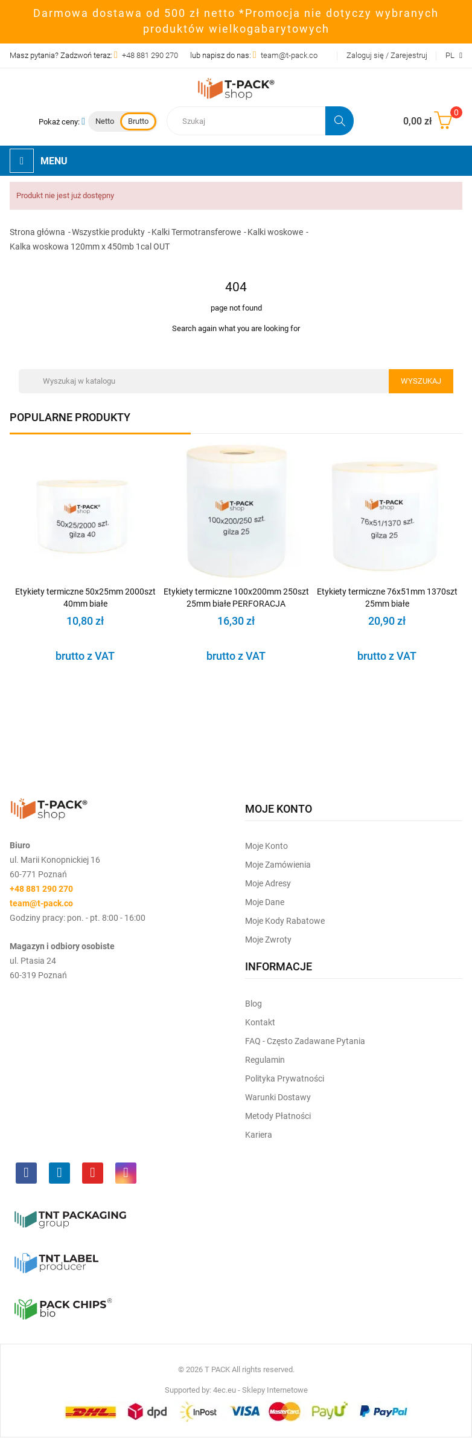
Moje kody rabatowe (285, 921)
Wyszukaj (421, 380)
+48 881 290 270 (150, 55)
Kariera (258, 1135)
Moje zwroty (268, 939)
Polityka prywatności (284, 1078)
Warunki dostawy (278, 1097)
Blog (253, 1003)
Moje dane (264, 902)
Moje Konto (266, 846)
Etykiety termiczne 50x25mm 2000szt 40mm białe (85, 597)
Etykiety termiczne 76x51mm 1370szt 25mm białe (387, 597)
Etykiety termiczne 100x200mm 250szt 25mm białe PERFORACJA (236, 597)
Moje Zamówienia (278, 864)
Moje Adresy (268, 883)
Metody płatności (278, 1116)
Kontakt (260, 1022)
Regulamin (265, 1060)
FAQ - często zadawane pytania (305, 1041)
